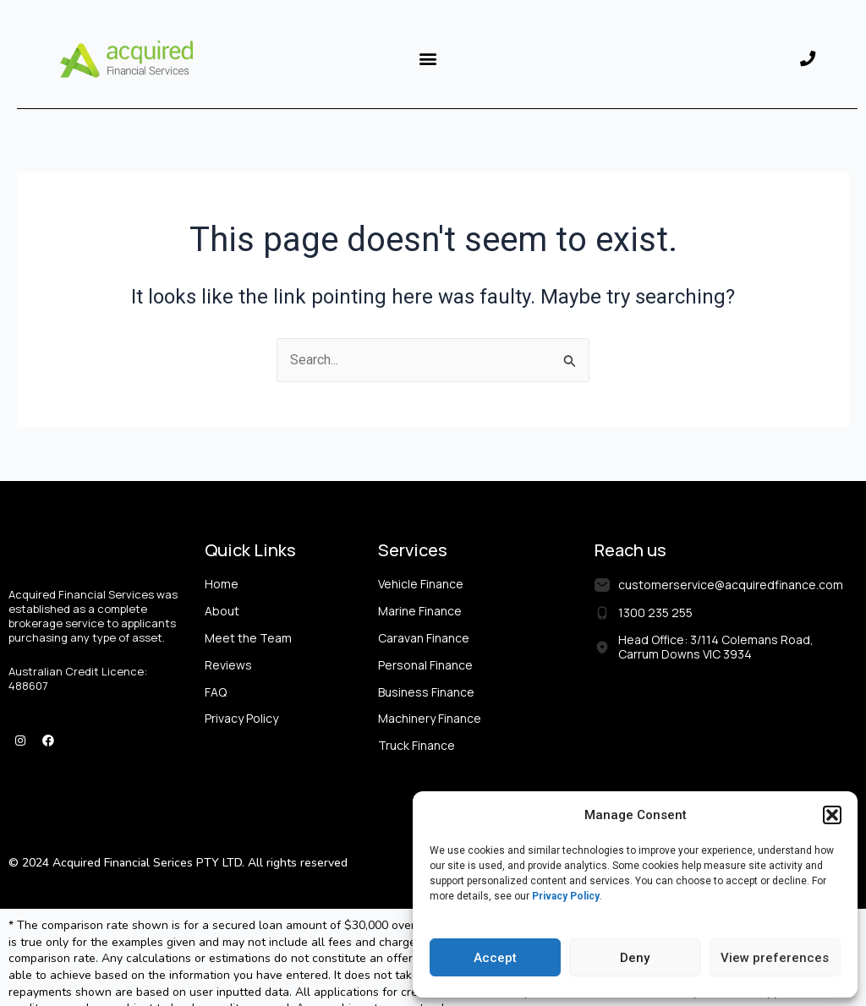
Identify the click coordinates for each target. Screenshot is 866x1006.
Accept (495, 957)
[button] (832, 814)
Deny (635, 957)
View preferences (775, 957)
